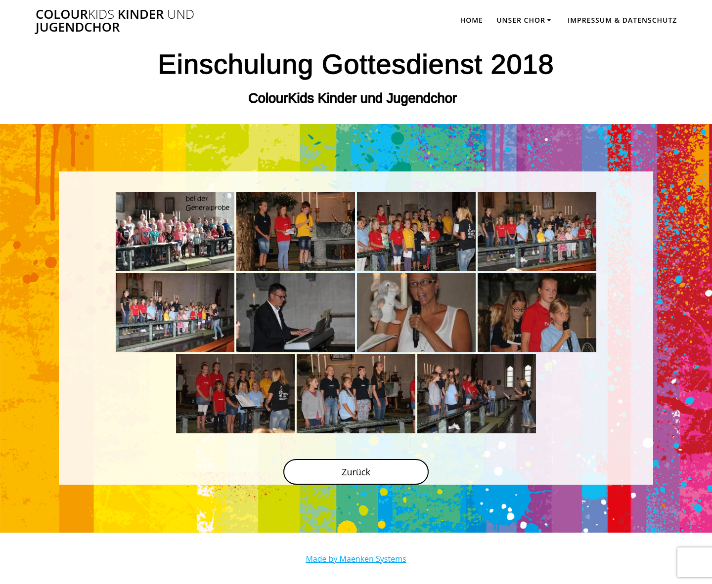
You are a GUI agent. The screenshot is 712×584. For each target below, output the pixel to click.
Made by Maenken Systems (356, 558)
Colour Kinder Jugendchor (115, 20)
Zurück (356, 472)
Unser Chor (520, 20)
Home (471, 20)
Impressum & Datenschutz (622, 20)
